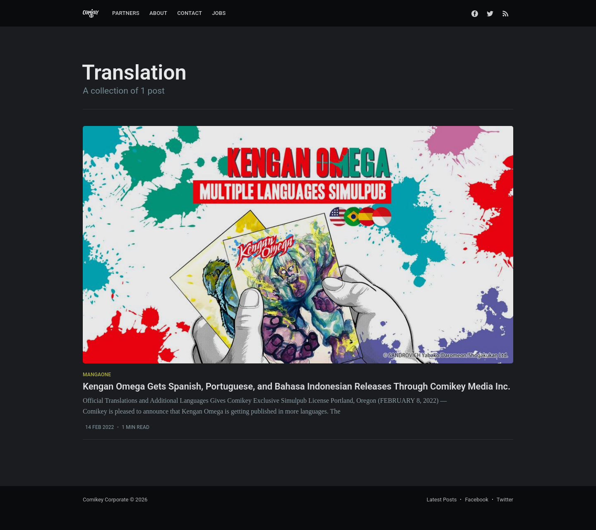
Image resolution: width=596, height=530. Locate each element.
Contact (189, 13)
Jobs (219, 13)
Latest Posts (442, 499)
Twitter (505, 499)
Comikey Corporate (105, 499)
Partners (125, 13)
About (158, 13)
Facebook (476, 499)
